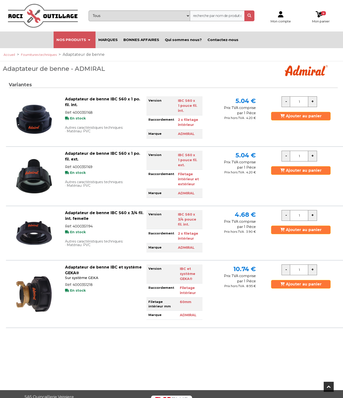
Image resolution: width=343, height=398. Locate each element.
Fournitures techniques (39, 55)
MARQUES (108, 39)
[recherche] (217, 15)
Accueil (9, 55)
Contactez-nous (222, 39)
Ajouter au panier (301, 116)
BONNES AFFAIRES (141, 39)
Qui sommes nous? (183, 39)
